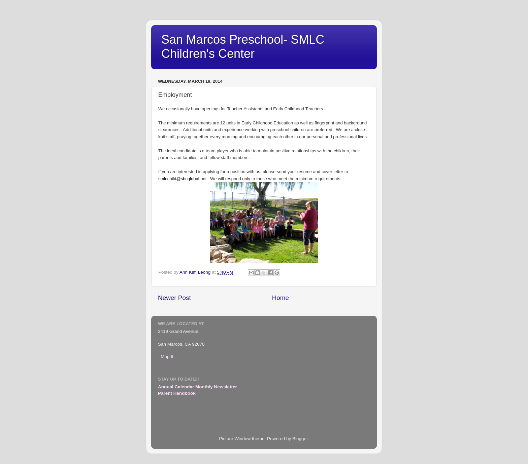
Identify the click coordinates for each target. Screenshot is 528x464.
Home (280, 297)
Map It (167, 356)
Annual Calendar (176, 386)
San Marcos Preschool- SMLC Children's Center (242, 47)
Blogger (300, 438)
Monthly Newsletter (216, 386)
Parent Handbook (177, 393)
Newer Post (174, 297)
